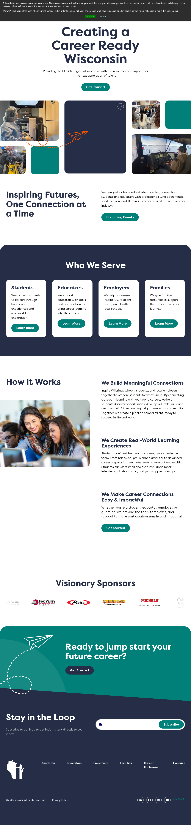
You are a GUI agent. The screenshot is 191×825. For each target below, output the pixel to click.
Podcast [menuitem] (178, 799)
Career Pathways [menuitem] (151, 765)
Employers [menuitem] (100, 763)
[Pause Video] (95, 137)
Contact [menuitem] (179, 763)
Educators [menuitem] (74, 763)
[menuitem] (140, 800)
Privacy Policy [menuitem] (60, 800)
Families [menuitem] (126, 763)
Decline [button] (102, 16)
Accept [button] (90, 16)
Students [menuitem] (48, 763)
